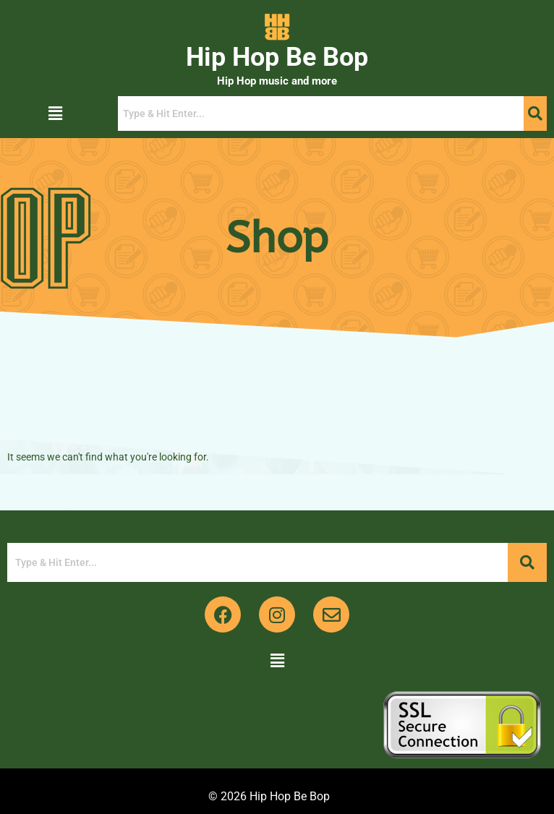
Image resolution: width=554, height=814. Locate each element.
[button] (55, 113)
